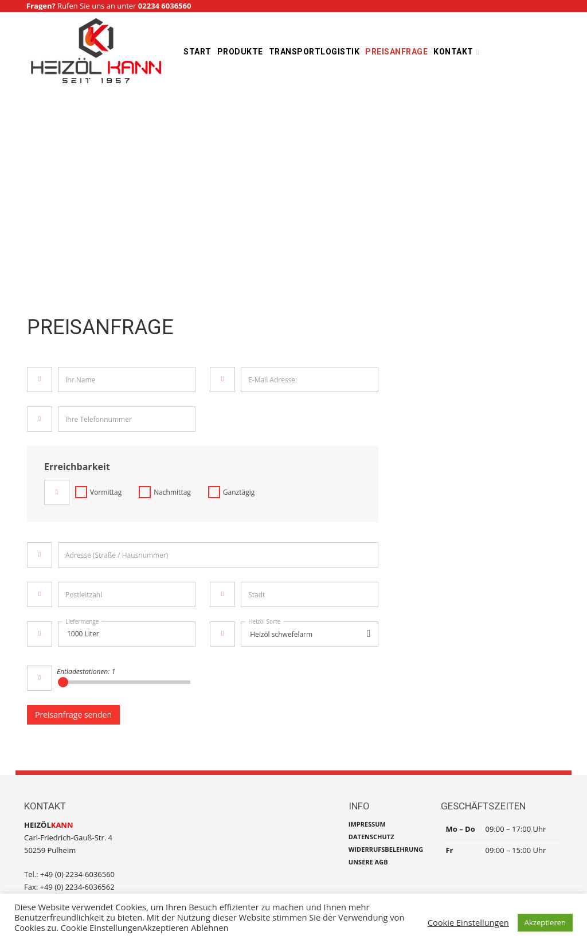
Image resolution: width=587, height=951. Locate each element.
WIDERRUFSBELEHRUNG (386, 849)
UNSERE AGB (368, 862)
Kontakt (453, 51)
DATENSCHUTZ (371, 836)
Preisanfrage (396, 51)
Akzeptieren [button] (545, 922)
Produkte (240, 51)
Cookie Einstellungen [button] (468, 922)
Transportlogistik (314, 51)
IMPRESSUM (367, 824)
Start (197, 51)
